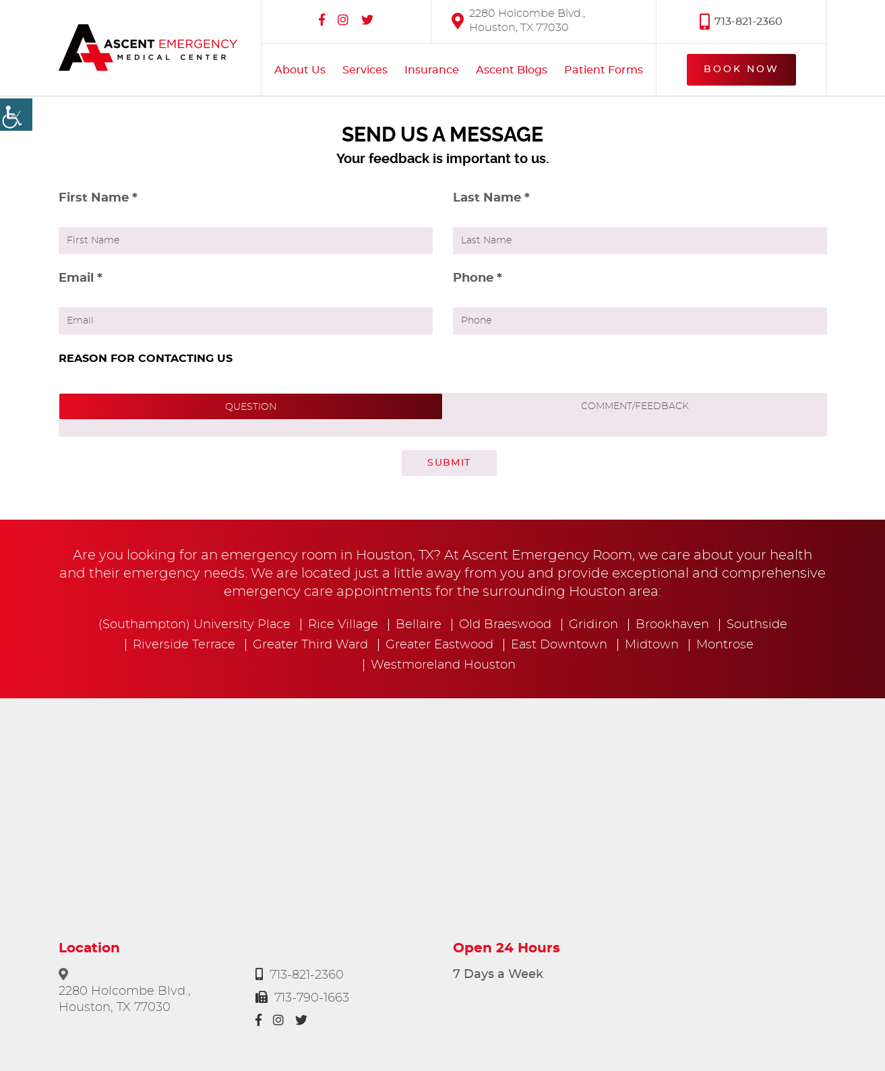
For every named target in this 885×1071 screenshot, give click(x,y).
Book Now (741, 69)
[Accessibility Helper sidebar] (16, 114)
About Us (300, 70)
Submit (448, 463)
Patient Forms (603, 70)
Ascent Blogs (511, 70)
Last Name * (491, 198)
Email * (80, 278)
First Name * (98, 198)
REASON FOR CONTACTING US (146, 358)
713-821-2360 (741, 21)
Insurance (431, 70)
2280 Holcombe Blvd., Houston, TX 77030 (518, 20)
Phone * (477, 278)
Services (365, 70)
